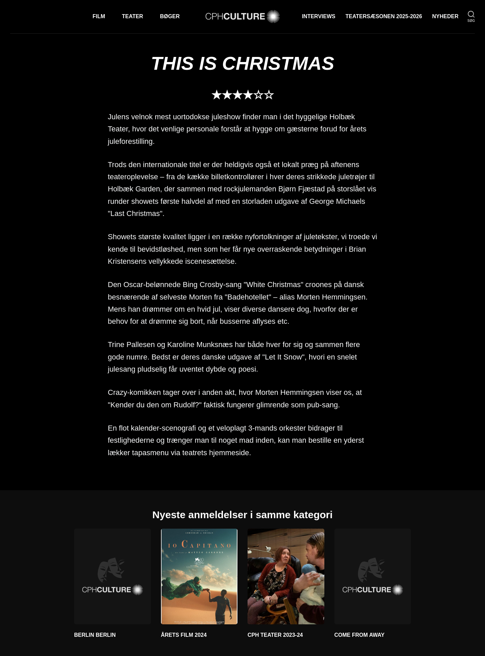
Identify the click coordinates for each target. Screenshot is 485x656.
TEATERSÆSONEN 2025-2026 (384, 16)
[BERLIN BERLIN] (112, 576)
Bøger (170, 16)
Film (99, 16)
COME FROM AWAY (359, 635)
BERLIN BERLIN (95, 635)
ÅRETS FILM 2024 (184, 635)
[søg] (471, 17)
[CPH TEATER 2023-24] (286, 576)
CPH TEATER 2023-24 (275, 635)
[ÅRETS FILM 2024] (199, 576)
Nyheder (445, 16)
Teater (132, 16)
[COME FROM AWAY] (372, 576)
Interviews (318, 16)
